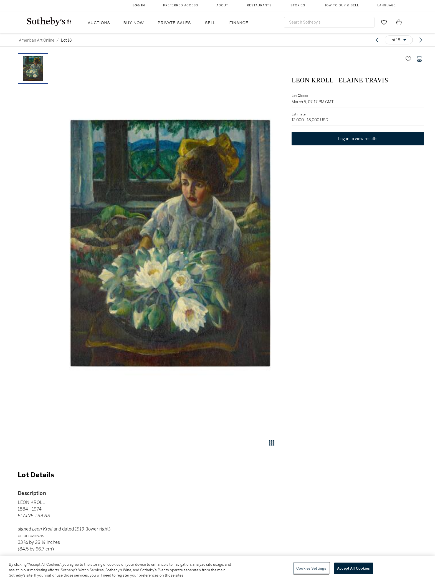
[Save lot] (408, 58)
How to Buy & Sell (341, 5)
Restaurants (259, 5)
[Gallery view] (271, 443)
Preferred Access (180, 5)
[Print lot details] (419, 58)
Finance (238, 23)
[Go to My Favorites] (384, 22)
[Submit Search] (368, 22)
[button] (170, 243)
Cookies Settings (311, 568)
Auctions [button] (99, 23)
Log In (139, 5)
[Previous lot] (377, 40)
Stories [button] (297, 5)
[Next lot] (420, 40)
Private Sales (174, 23)
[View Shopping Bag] (399, 22)
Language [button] (386, 5)
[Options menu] (399, 40)
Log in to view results (358, 138)
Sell (210, 23)
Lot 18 (66, 40)
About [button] (222, 5)
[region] (217, 568)
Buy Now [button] (133, 23)
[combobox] (329, 22)
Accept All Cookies (353, 568)
